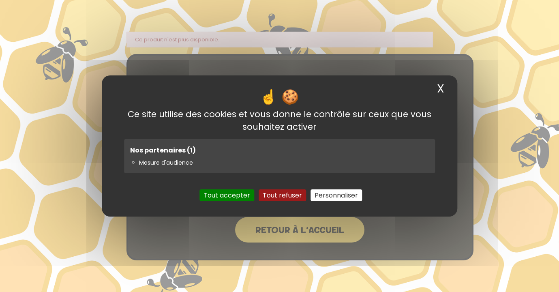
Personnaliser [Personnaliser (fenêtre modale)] (336, 195)
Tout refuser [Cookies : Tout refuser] (282, 195)
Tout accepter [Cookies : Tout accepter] (226, 195)
